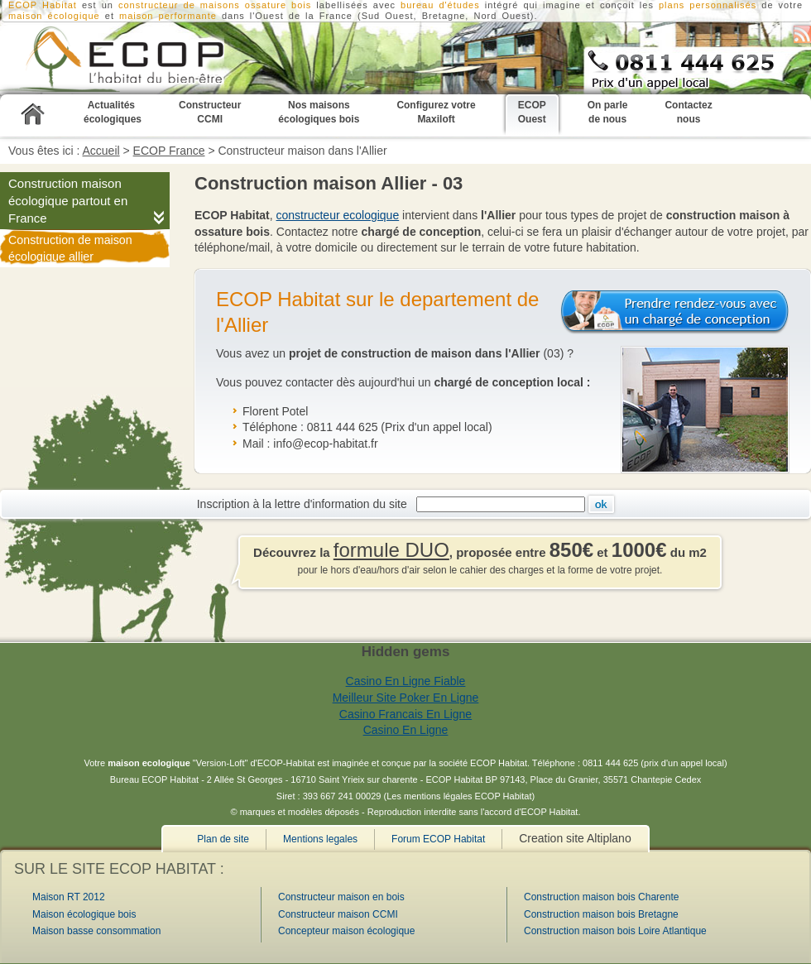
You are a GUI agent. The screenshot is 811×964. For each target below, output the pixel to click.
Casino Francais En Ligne (405, 714)
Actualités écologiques (113, 112)
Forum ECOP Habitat (438, 839)
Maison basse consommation (96, 931)
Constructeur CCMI (210, 112)
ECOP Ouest (532, 112)
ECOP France (169, 150)
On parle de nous (608, 112)
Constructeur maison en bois (341, 897)
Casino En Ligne (406, 729)
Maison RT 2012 (68, 897)
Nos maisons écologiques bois (318, 112)
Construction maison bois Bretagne (601, 914)
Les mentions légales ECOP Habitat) (460, 796)
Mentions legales (320, 839)
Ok (601, 504)
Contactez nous (688, 112)
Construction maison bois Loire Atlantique (615, 931)
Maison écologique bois (84, 914)
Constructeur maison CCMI (338, 914)
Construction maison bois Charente (601, 897)
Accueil (101, 150)
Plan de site (223, 839)
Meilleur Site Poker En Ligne (406, 697)
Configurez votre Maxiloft (435, 112)
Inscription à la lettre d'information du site (305, 504)
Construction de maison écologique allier (70, 248)
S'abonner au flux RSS (802, 34)
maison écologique (54, 16)
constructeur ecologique (338, 215)
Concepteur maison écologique (346, 931)
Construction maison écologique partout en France (67, 200)
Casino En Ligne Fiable (406, 681)
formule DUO (391, 550)
